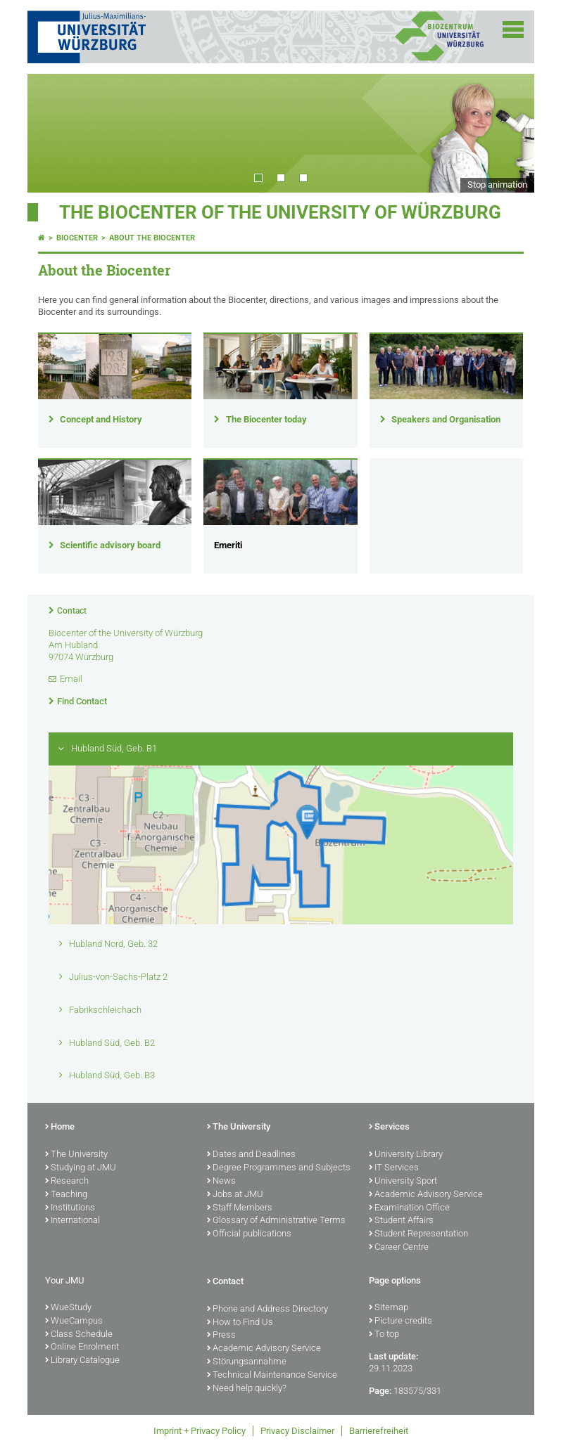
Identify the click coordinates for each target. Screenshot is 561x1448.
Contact (72, 611)
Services (389, 1127)
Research (67, 1181)
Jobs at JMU (235, 1195)
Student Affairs (401, 1221)
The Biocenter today (266, 419)
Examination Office (409, 1208)
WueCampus (74, 1321)
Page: (380, 1390)
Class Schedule (79, 1335)
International (72, 1221)
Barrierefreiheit (378, 1431)
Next (509, 132)
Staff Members (239, 1208)
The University (76, 1155)
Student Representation (418, 1234)
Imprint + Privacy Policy (199, 1431)
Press (221, 1335)
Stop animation (497, 184)
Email (71, 678)
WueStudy (68, 1308)
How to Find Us (240, 1323)
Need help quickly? (246, 1389)
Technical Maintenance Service (272, 1375)
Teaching (66, 1195)
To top (384, 1335)
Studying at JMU (80, 1168)
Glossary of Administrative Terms (276, 1221)
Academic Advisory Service (426, 1195)
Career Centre (399, 1247)
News (221, 1181)
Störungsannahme (246, 1362)
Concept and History (101, 419)
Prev (52, 132)
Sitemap (388, 1308)
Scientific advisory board (110, 545)
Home (60, 1127)
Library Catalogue (82, 1361)
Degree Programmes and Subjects (279, 1168)
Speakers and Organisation (445, 419)
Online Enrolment (82, 1347)
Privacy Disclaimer (297, 1431)
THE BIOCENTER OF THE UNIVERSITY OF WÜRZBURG (280, 212)
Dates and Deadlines (251, 1155)
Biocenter (77, 238)
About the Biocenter (152, 238)
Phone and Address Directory (267, 1309)
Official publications (249, 1234)
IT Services (394, 1168)
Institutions (70, 1208)
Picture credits (400, 1321)
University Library (406, 1155)
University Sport (403, 1181)
